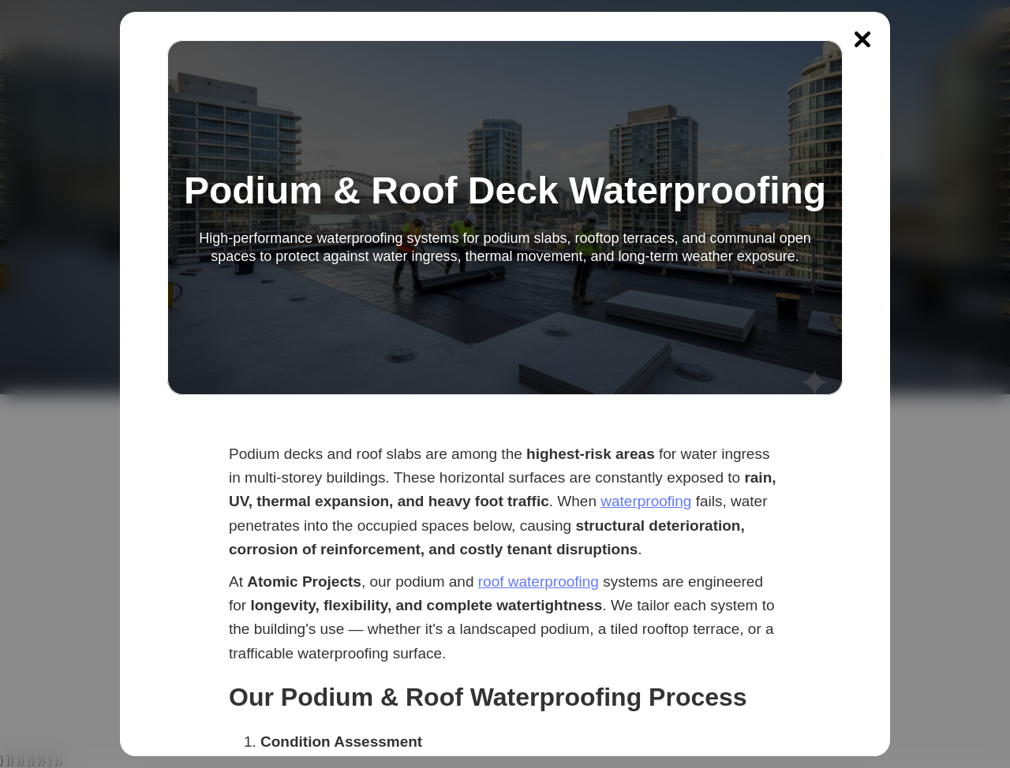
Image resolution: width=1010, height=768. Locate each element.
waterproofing (645, 501)
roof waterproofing (538, 581)
